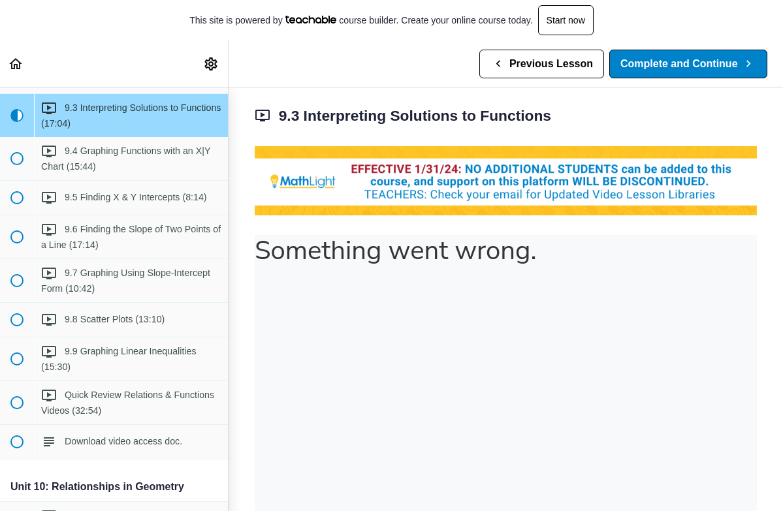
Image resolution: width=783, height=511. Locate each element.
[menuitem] (211, 63)
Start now (566, 20)
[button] (16, 63)
